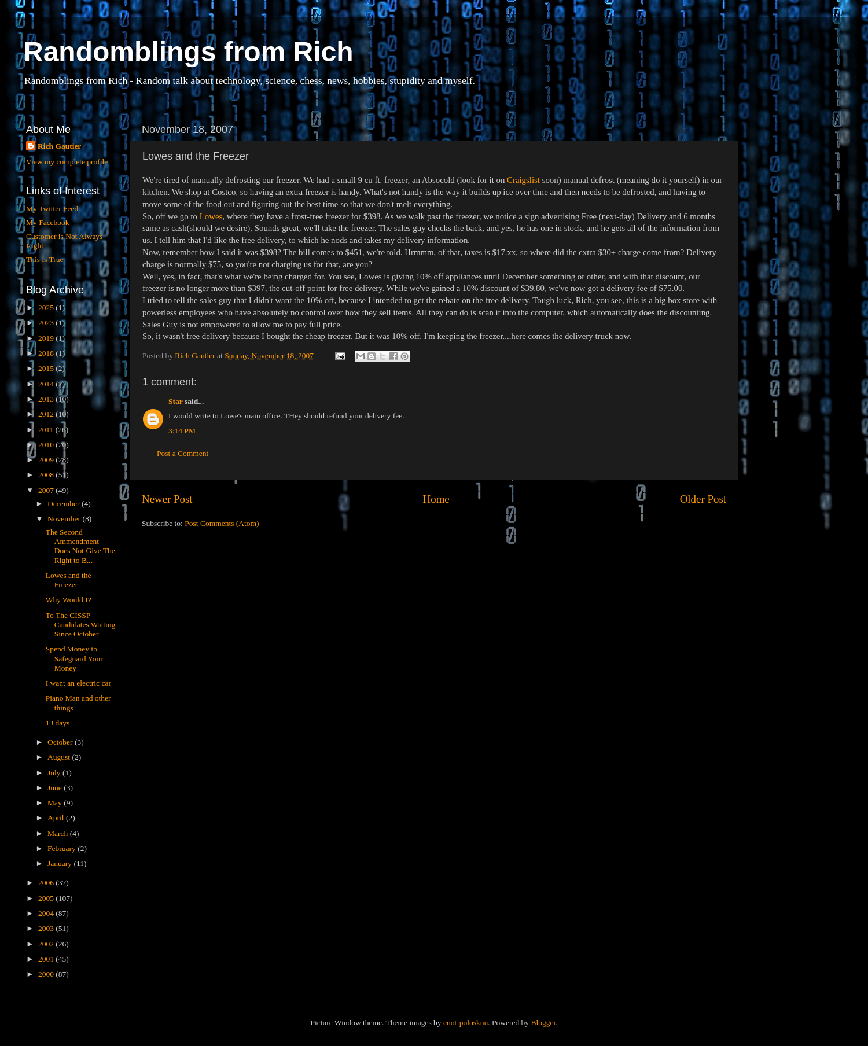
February (62, 848)
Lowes (211, 216)
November (64, 518)
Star (175, 401)
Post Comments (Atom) (222, 523)
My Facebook (47, 222)
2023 (47, 322)
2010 (47, 444)
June (55, 787)
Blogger (543, 1022)
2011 (47, 429)
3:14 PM (182, 430)
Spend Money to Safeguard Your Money (74, 658)
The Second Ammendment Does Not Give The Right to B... (80, 546)
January (60, 863)
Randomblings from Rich (188, 51)
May (55, 802)
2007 (47, 490)
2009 (47, 459)
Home (436, 499)
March (58, 833)
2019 (47, 338)
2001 (47, 959)
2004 (47, 913)
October (61, 742)
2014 (47, 384)
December (64, 503)
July (54, 772)
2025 (47, 307)
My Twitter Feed (52, 208)
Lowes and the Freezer (68, 580)
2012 (47, 414)
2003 (47, 928)
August (59, 757)
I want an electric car (78, 683)
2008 (47, 474)
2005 (47, 898)
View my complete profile (67, 161)
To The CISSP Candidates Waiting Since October (81, 624)
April (56, 817)
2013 (47, 399)
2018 (47, 353)
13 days (58, 723)
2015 (47, 368)
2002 (47, 944)
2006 (47, 882)
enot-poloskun (465, 1022)
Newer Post (167, 499)
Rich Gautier (59, 146)
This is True (45, 259)
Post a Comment (182, 453)
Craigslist (523, 180)
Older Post (703, 499)
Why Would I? (68, 599)
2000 (47, 974)
